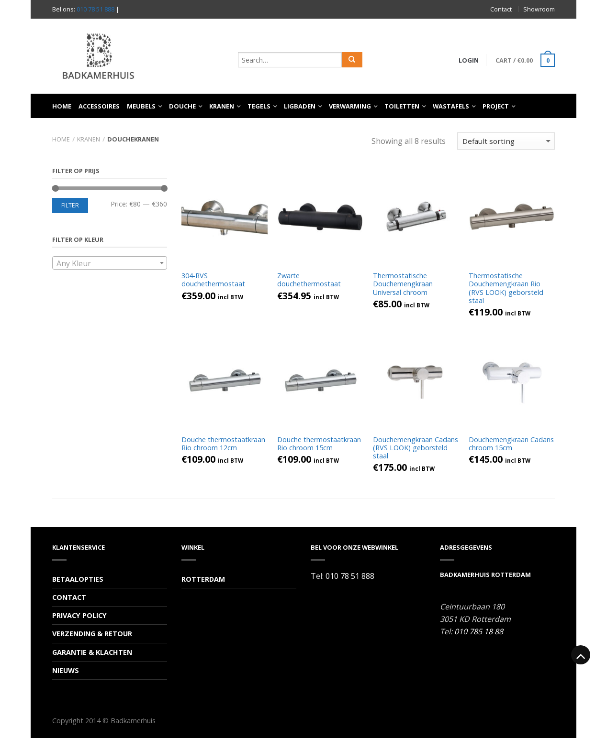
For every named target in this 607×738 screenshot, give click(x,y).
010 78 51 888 (95, 9)
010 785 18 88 (478, 631)
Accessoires (99, 106)
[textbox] (110, 263)
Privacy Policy (79, 615)
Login (468, 60)
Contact (501, 9)
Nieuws (65, 670)
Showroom (539, 9)
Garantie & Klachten (92, 652)
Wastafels (451, 106)
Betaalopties (77, 579)
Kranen (221, 106)
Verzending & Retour (92, 633)
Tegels (258, 106)
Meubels (141, 106)
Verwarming (350, 106)
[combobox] (109, 263)
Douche (182, 106)
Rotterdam (203, 579)
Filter (70, 205)
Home (61, 106)
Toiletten (401, 106)
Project (496, 106)
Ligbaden (299, 106)
